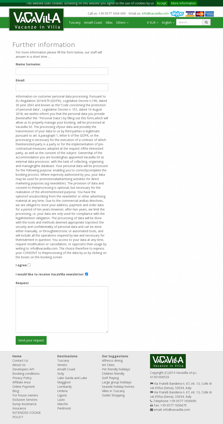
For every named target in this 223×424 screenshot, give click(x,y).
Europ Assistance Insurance (24, 406)
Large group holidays (117, 382)
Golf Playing (110, 378)
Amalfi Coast (93, 22)
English (168, 22)
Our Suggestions (115, 356)
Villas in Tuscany (113, 391)
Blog (15, 391)
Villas (109, 22)
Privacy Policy (22, 378)
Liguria (62, 395)
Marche (62, 404)
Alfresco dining (112, 360)
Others (122, 22)
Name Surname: (28, 64)
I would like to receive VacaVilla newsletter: (50, 274)
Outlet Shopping (113, 395)
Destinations (67, 356)
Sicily (60, 373)
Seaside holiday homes (118, 386)
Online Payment (23, 386)
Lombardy (64, 386)
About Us (18, 365)
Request (22, 283)
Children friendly (113, 373)
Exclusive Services (24, 400)
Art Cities (108, 365)
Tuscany (75, 22)
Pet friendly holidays (116, 369)
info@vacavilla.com (155, 13)
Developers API (23, 369)
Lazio (61, 400)
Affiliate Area (21, 382)
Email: (20, 80)
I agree (21, 265)
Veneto (62, 365)
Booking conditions (26, 373)
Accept (162, 3)
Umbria (62, 391)
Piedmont (64, 408)
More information (183, 3)
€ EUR (152, 22)
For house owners (25, 395)
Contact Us (20, 360)
